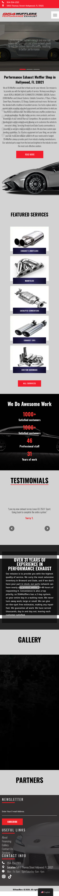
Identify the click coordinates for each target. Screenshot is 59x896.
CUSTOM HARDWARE (29, 369)
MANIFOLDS (29, 280)
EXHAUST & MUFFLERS (29, 250)
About (5, 837)
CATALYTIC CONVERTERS (29, 310)
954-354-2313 (13, 2)
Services (6, 853)
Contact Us (7, 849)
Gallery (5, 845)
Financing (6, 841)
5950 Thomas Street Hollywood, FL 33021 (25, 5)
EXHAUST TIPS (29, 340)
